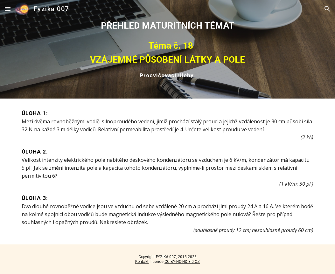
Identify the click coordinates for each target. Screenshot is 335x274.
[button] (7, 8)
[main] (167, 49)
